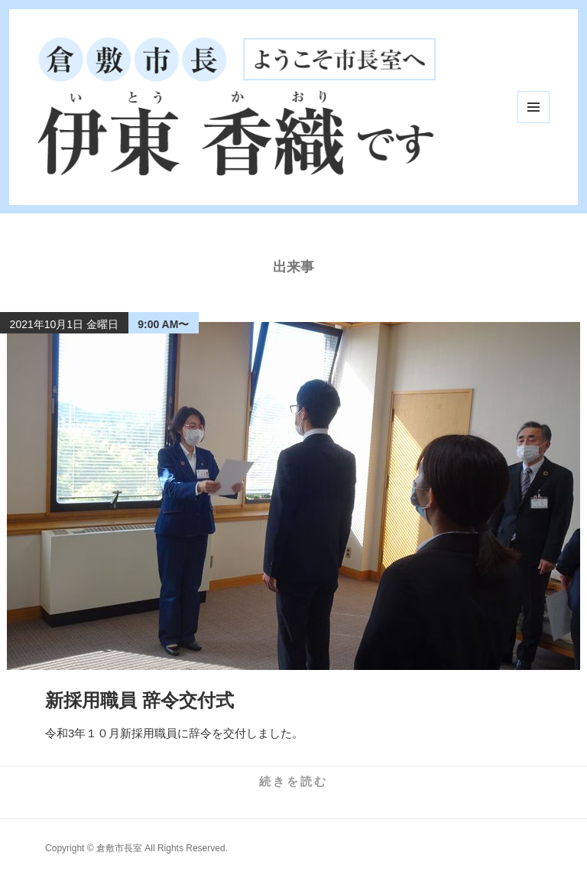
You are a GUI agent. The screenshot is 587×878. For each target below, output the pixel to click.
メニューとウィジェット (533, 107)
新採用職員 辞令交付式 (139, 700)
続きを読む (293, 781)
